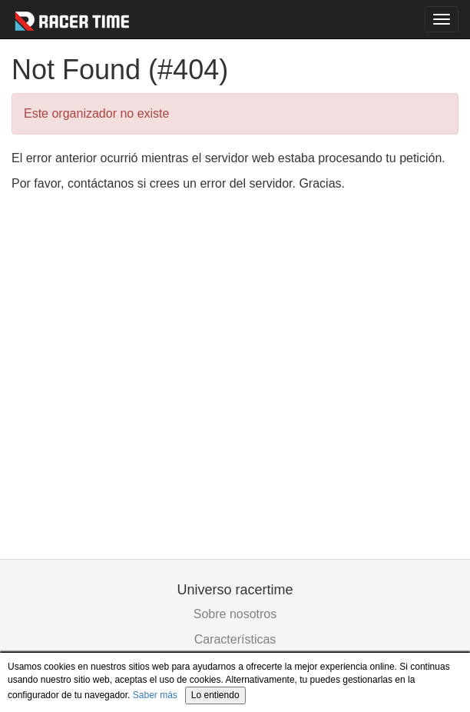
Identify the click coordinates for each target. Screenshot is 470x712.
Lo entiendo (215, 695)
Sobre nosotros (235, 614)
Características (235, 639)
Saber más (155, 695)
